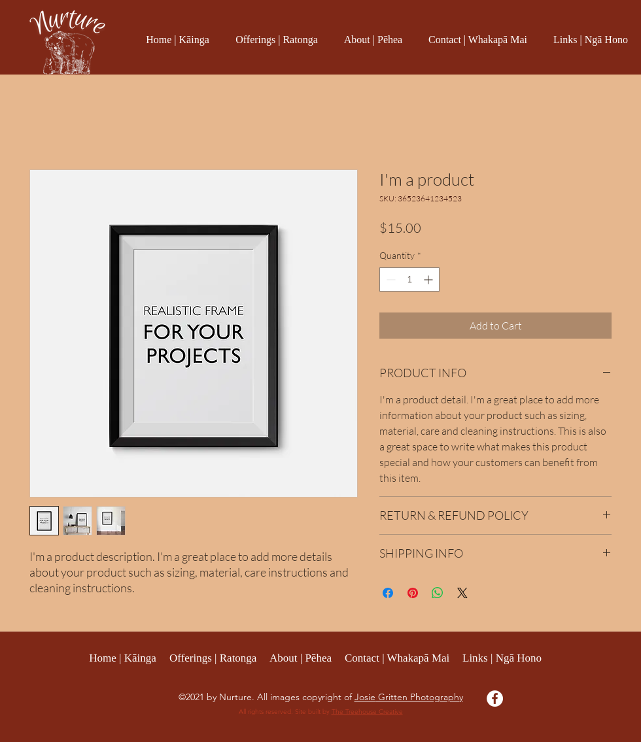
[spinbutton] (409, 279)
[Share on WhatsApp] (437, 593)
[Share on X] (462, 593)
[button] (276, 40)
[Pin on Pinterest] (413, 593)
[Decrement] (389, 279)
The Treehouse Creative (367, 711)
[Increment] (429, 279)
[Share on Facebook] (388, 593)
